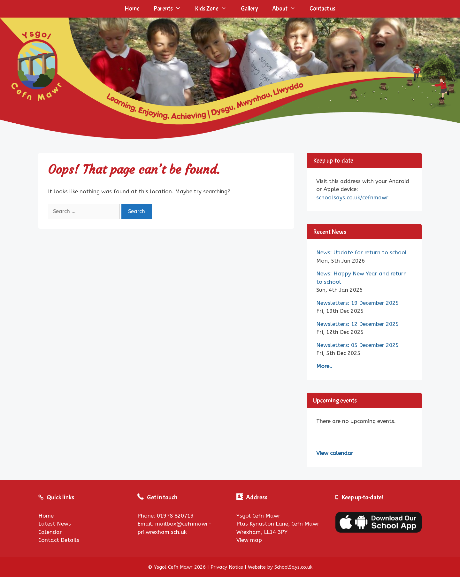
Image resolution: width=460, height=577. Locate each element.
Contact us (322, 8)
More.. (324, 366)
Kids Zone (214, 9)
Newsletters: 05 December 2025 (357, 345)
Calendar (50, 532)
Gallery (249, 8)
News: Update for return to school (361, 252)
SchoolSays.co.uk (293, 567)
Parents (171, 9)
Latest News (54, 523)
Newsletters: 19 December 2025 (357, 303)
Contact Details (58, 540)
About (287, 9)
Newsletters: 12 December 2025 (357, 324)
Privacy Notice (227, 567)
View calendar (334, 453)
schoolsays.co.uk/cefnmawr (352, 197)
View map (249, 540)
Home (132, 8)
